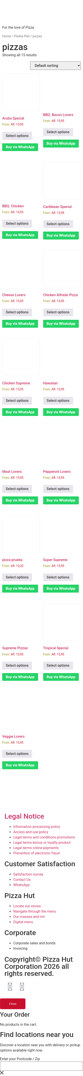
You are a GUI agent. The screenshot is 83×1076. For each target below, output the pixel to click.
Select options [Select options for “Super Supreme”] (58, 577)
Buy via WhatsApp (20, 147)
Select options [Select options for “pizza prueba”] (17, 577)
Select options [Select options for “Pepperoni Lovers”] (58, 489)
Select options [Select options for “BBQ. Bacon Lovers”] (58, 132)
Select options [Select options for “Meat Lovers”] (17, 489)
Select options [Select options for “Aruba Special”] (17, 136)
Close (12, 1003)
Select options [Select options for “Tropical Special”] (58, 665)
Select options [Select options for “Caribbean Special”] (58, 224)
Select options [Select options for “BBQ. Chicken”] (17, 223)
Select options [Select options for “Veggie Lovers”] (17, 754)
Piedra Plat (22, 36)
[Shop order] (55, 65)
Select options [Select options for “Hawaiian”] (58, 401)
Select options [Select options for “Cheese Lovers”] (17, 312)
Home (6, 36)
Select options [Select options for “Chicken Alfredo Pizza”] (58, 312)
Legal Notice (24, 816)
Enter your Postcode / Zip (20, 1059)
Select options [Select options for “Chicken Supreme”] (17, 401)
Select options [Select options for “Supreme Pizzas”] (17, 665)
